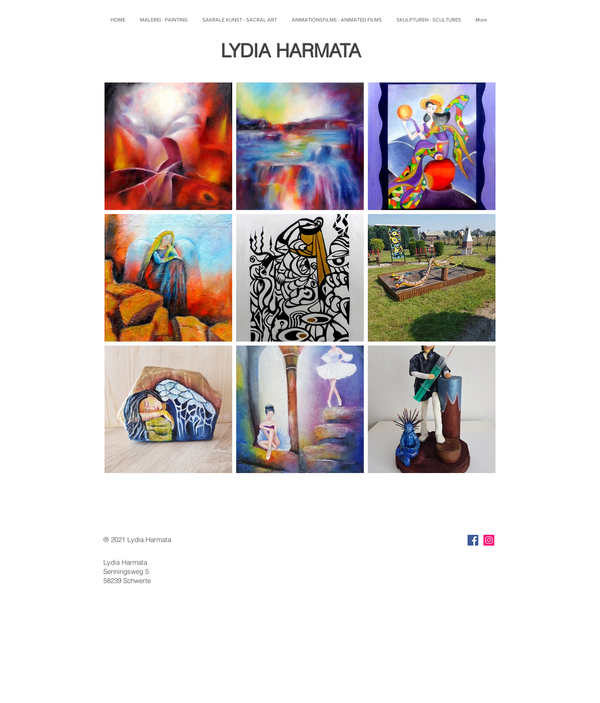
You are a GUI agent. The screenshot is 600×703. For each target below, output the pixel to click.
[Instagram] (489, 540)
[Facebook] (473, 540)
